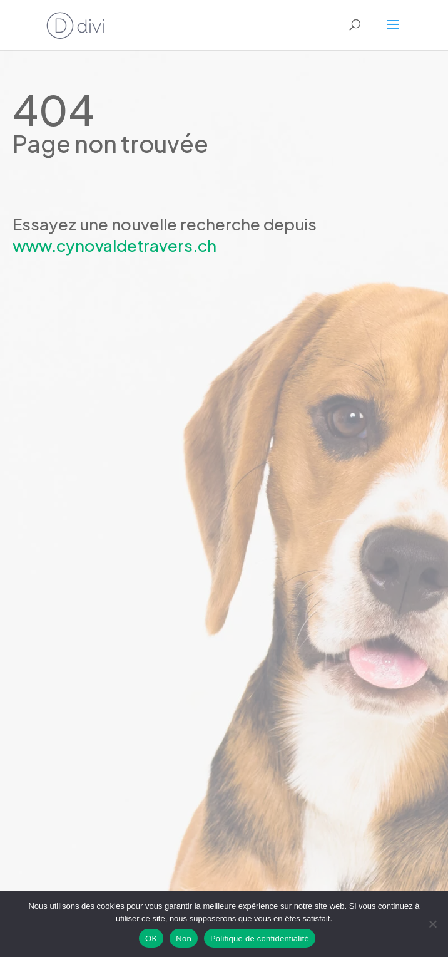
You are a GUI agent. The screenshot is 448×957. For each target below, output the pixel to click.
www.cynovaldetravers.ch (114, 245)
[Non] (432, 924)
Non (183, 938)
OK (151, 938)
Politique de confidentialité (259, 938)
